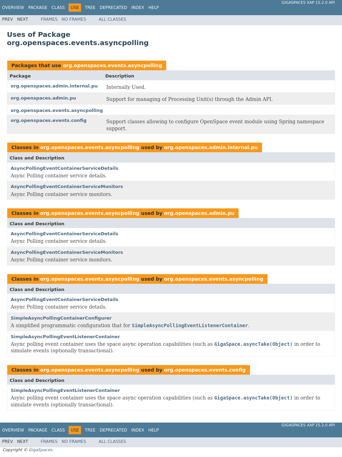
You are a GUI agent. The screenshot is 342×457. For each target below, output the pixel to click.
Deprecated (113, 7)
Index (137, 7)
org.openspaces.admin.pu (43, 98)
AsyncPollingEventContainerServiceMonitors (67, 186)
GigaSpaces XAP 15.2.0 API (308, 2)
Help (153, 7)
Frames (49, 19)
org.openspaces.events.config (49, 120)
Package (37, 7)
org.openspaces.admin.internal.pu (54, 86)
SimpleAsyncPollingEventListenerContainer (65, 336)
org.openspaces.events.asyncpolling (112, 65)
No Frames (74, 19)
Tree (90, 7)
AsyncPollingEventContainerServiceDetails (64, 168)
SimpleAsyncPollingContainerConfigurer (61, 318)
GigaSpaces (40, 449)
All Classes (112, 19)
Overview (13, 7)
